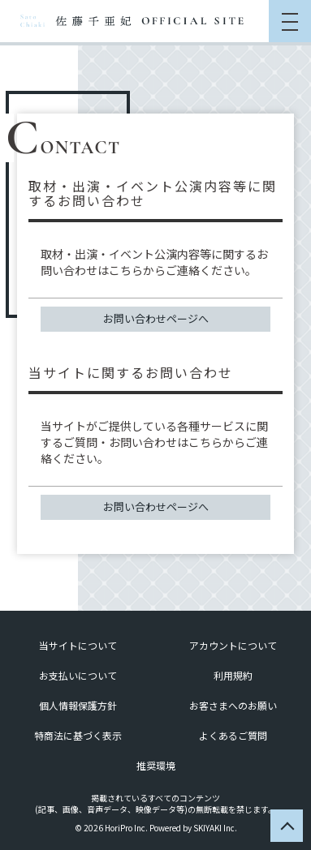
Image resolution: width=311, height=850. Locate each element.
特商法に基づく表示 (78, 735)
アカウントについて (233, 645)
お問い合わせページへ (156, 318)
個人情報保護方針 (78, 705)
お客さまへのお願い (233, 705)
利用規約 (233, 675)
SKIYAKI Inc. (215, 828)
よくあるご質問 (233, 735)
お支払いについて (78, 675)
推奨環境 (155, 765)
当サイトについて (78, 645)
